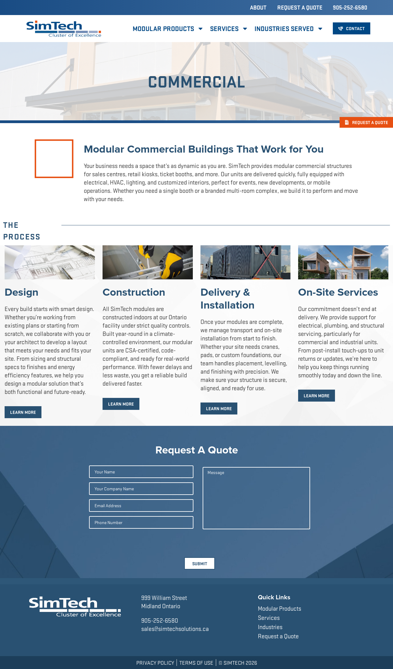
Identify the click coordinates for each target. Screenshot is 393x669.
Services (229, 28)
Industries (270, 627)
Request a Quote (299, 7)
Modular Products (168, 28)
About (258, 7)
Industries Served (289, 28)
